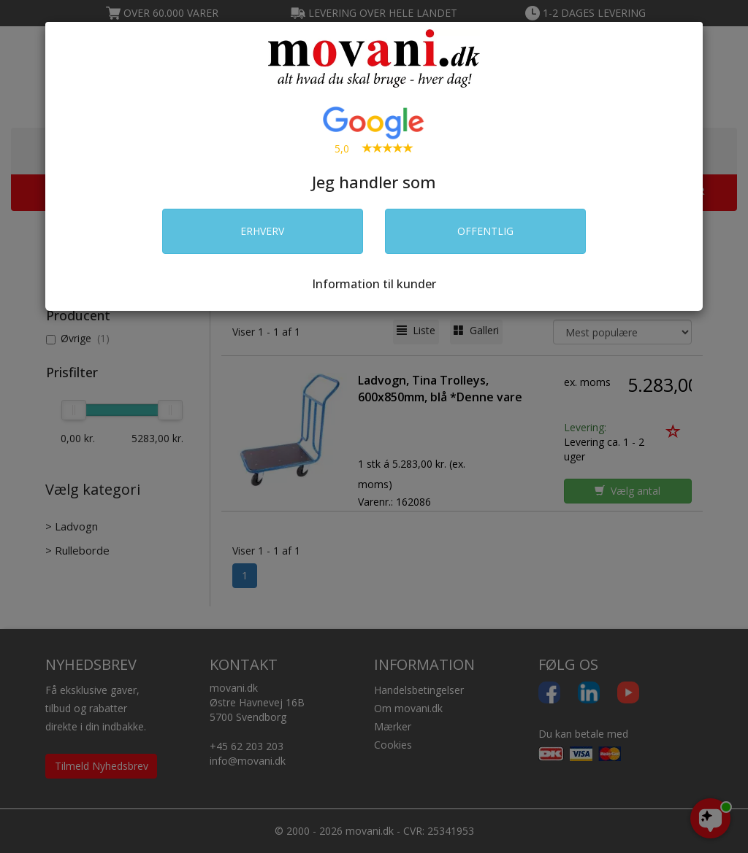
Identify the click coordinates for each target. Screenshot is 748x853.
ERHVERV (262, 231)
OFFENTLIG (485, 231)
